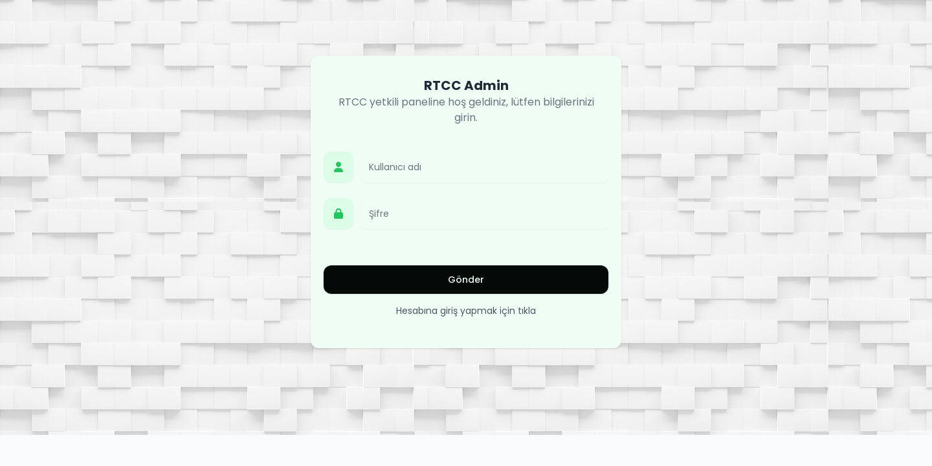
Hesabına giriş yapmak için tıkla (466, 310)
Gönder (466, 279)
